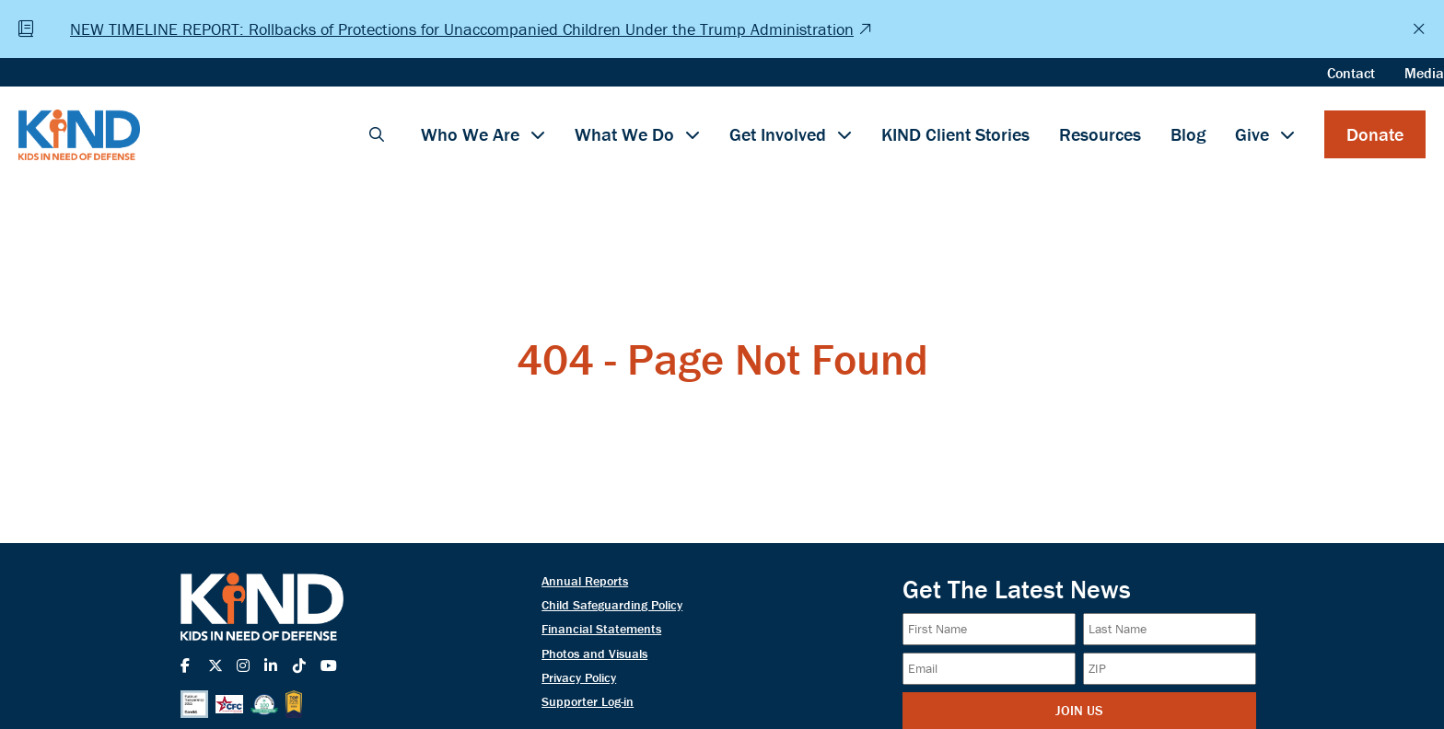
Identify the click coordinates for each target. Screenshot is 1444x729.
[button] (376, 134)
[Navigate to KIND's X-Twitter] (222, 665)
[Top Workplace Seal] (293, 704)
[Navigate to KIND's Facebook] (194, 665)
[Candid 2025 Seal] (194, 704)
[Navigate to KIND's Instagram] (250, 665)
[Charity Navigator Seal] (264, 704)
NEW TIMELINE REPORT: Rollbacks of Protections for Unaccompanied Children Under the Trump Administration (462, 29)
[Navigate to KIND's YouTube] (334, 665)
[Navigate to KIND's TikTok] (306, 665)
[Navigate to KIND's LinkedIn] (278, 665)
